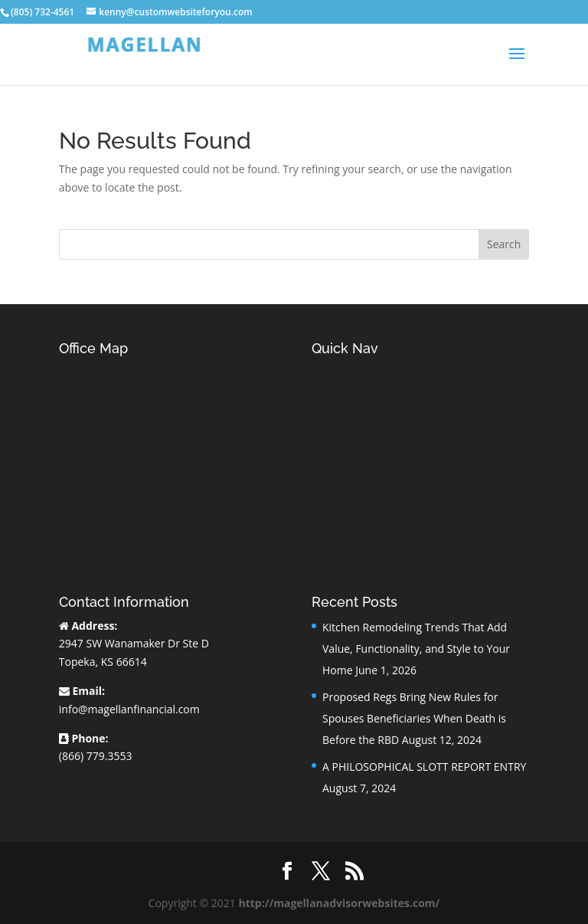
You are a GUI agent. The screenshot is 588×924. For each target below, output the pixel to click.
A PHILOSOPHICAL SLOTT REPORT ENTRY (424, 766)
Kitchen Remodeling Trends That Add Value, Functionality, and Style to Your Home (416, 648)
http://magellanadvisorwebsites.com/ (338, 903)
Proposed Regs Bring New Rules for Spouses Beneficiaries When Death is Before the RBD (414, 718)
